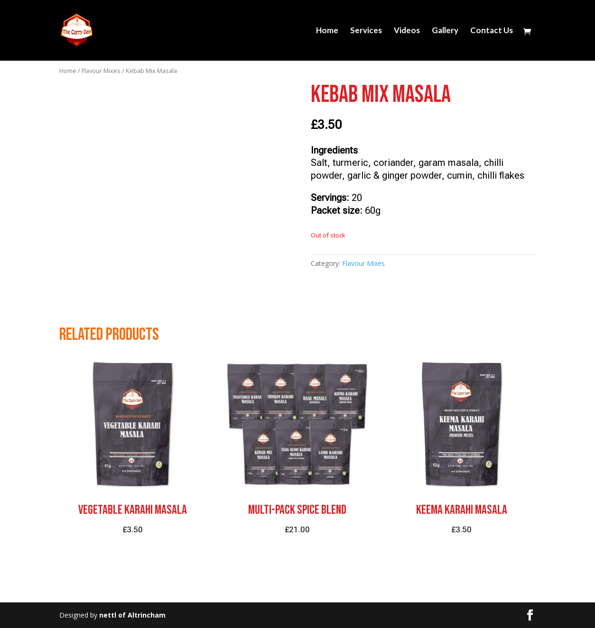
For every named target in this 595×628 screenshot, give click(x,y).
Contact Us (491, 31)
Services (366, 31)
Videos (407, 31)
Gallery (445, 31)
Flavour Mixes (101, 70)
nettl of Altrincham (132, 614)
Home (327, 31)
